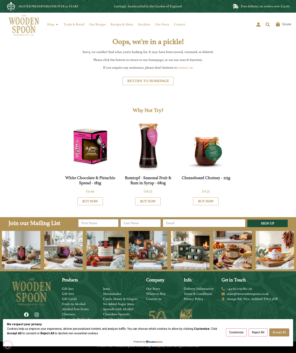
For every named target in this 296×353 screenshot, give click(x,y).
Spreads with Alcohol (118, 309)
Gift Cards (69, 299)
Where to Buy (156, 294)
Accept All (279, 332)
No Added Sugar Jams (118, 304)
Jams (106, 289)
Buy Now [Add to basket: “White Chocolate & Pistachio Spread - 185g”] (90, 201)
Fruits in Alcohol (74, 304)
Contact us (153, 299)
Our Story (153, 289)
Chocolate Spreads (116, 314)
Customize (236, 332)
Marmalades (112, 294)
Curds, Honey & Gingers (120, 299)
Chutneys (69, 314)
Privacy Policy (193, 299)
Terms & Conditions (198, 294)
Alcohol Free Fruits (75, 309)
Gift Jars (68, 289)
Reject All (258, 332)
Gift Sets (68, 294)
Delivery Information (199, 289)
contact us (185, 67)
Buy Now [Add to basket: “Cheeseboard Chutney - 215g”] (206, 201)
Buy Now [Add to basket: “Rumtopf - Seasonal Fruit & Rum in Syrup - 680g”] (148, 201)
